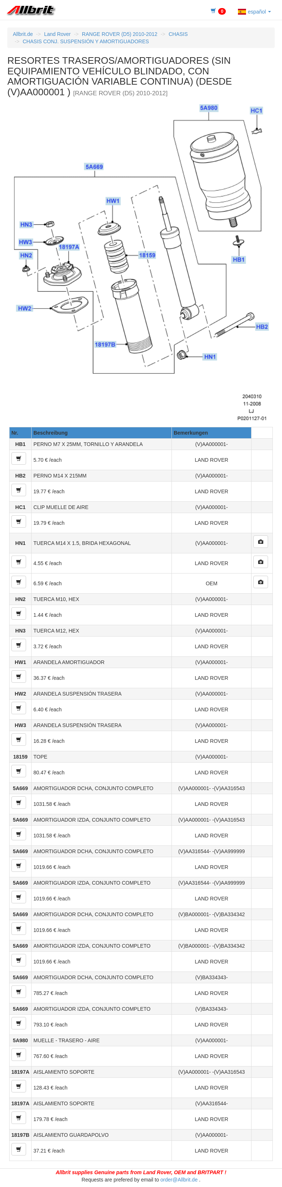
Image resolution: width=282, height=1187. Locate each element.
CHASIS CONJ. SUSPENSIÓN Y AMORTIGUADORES (86, 41)
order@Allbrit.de (179, 1180)
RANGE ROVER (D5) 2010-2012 (119, 34)
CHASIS (178, 34)
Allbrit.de (23, 34)
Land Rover (57, 34)
